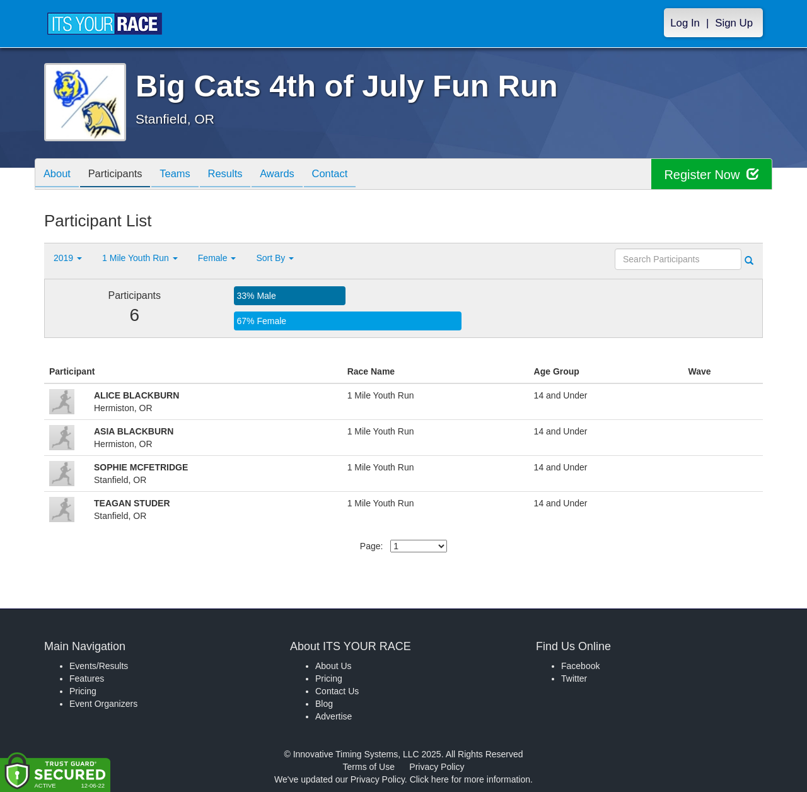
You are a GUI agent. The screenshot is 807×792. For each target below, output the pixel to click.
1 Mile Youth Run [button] (140, 258)
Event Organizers (103, 704)
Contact (348, 175)
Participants (120, 175)
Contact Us (337, 691)
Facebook (580, 666)
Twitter (574, 678)
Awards (292, 175)
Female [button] (217, 258)
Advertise (333, 716)
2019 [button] (68, 258)
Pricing (82, 691)
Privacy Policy (436, 767)
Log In (685, 23)
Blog (324, 704)
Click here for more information (470, 779)
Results (237, 175)
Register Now (711, 174)
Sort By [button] (275, 258)
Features (86, 678)
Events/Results (98, 666)
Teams (183, 175)
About (59, 175)
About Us (333, 666)
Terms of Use (369, 767)
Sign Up (734, 23)
